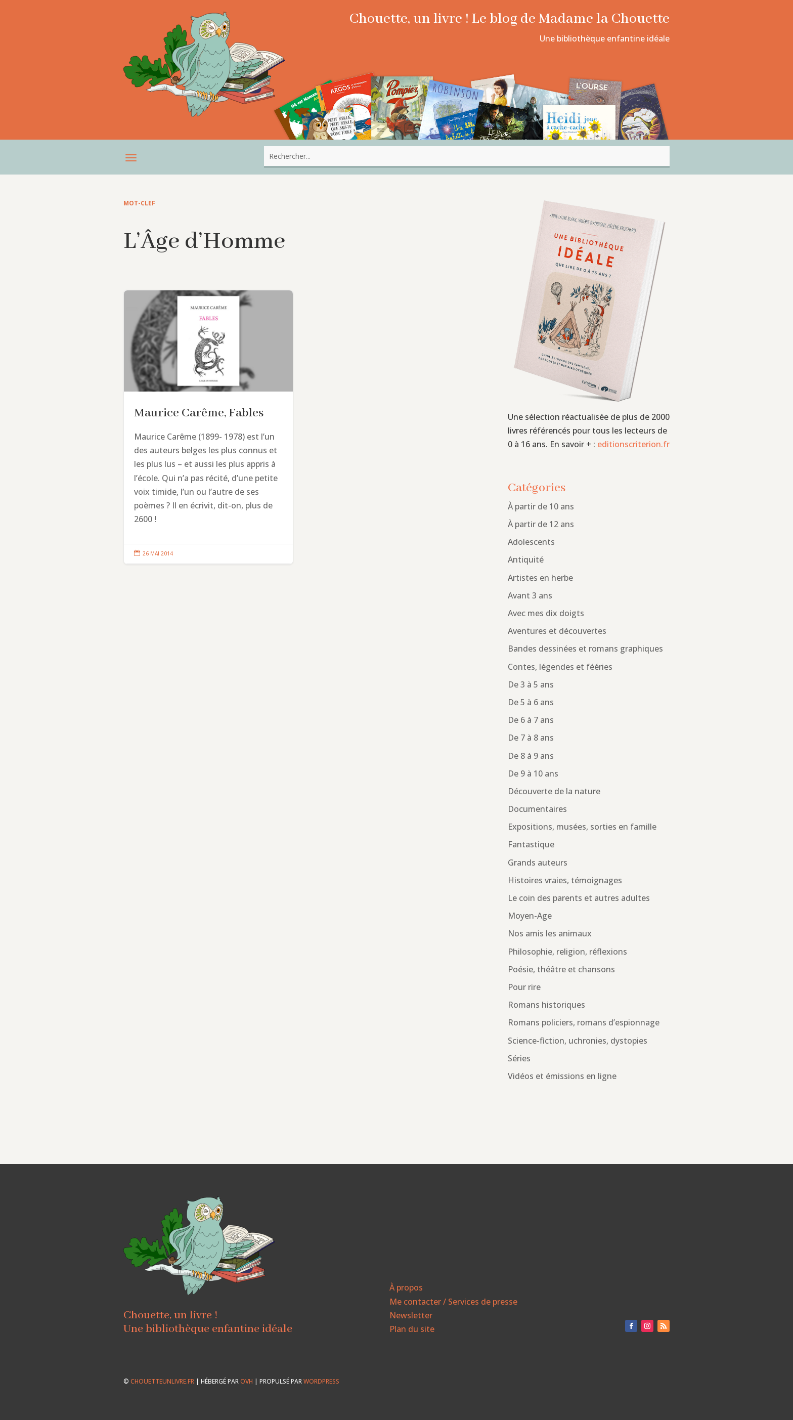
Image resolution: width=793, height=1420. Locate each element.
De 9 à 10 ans (533, 773)
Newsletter (410, 1315)
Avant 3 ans (530, 595)
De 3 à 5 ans (531, 684)
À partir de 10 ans (541, 506)
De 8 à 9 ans (531, 755)
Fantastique (531, 844)
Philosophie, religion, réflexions (567, 951)
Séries (519, 1058)
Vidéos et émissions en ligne (562, 1076)
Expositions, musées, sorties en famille (582, 826)
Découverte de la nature (554, 791)
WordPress (321, 1381)
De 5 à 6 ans (531, 702)
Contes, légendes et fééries (560, 666)
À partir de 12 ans (541, 524)
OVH (246, 1381)
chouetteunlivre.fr (162, 1381)
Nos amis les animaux (550, 933)
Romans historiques (546, 1004)
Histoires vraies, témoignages (565, 880)
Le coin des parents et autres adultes (579, 897)
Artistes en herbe (540, 577)
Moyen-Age (530, 915)
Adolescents (531, 541)
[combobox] (467, 156)
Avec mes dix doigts (546, 613)
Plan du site (411, 1329)
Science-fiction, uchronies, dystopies (577, 1040)
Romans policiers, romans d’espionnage (583, 1022)
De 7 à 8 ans (531, 737)
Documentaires (537, 808)
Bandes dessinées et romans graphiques (585, 648)
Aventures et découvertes (557, 630)
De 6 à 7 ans (531, 719)
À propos (406, 1287)
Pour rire (524, 987)
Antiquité (526, 559)
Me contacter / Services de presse (453, 1301)
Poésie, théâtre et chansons (561, 969)
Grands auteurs (537, 862)
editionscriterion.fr (633, 444)
